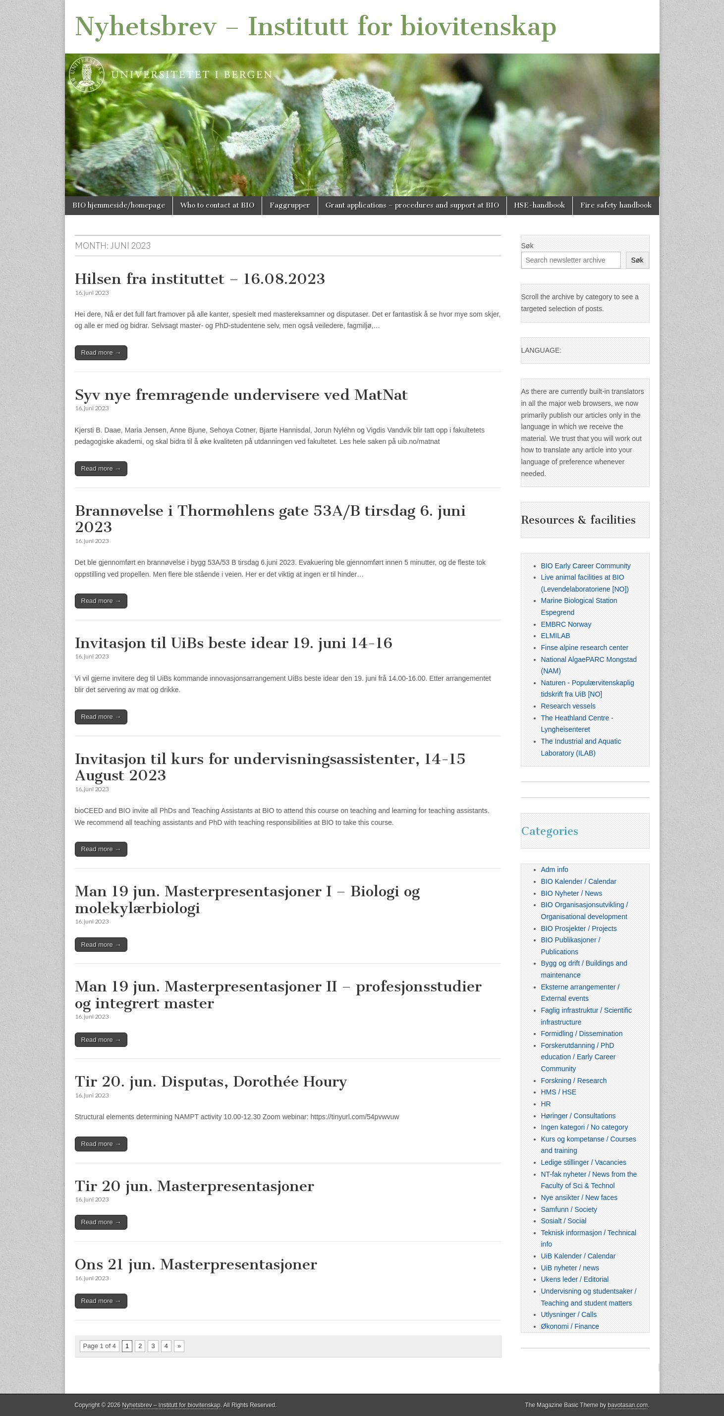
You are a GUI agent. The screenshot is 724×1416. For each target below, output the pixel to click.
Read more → (101, 352)
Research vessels (568, 706)
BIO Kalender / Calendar (579, 881)
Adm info (554, 869)
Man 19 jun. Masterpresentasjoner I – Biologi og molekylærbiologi (247, 899)
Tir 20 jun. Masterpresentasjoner (194, 1186)
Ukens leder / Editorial (575, 1279)
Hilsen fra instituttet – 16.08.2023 (200, 279)
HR (546, 1104)
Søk (527, 246)
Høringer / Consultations (578, 1116)
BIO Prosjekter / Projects (579, 928)
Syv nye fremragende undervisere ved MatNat (241, 395)
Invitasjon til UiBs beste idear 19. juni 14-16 (233, 643)
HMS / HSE (559, 1092)
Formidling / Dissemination (582, 1033)
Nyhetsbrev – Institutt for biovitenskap (316, 26)
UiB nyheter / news (570, 1268)
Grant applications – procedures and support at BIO (412, 205)
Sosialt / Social (564, 1221)
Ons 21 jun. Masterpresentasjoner (196, 1264)
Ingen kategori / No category (584, 1127)
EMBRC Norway (566, 624)
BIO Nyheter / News (572, 893)
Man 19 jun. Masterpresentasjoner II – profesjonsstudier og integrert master (278, 995)
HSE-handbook (539, 205)
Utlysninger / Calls (569, 1314)
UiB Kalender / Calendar (578, 1256)
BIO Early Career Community (586, 566)
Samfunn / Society (569, 1209)
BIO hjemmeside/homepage (118, 205)
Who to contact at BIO (217, 205)
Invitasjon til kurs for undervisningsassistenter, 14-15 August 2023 (270, 767)
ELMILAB (555, 636)
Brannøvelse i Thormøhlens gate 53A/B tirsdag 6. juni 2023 (270, 519)
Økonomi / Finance (570, 1326)
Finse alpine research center (585, 648)
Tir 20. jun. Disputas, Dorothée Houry (211, 1081)
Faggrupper (290, 205)
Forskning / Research (574, 1081)
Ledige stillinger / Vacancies (584, 1162)
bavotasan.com (628, 1405)
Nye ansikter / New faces (579, 1197)
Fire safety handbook (616, 205)
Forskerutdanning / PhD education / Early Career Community (578, 1057)
